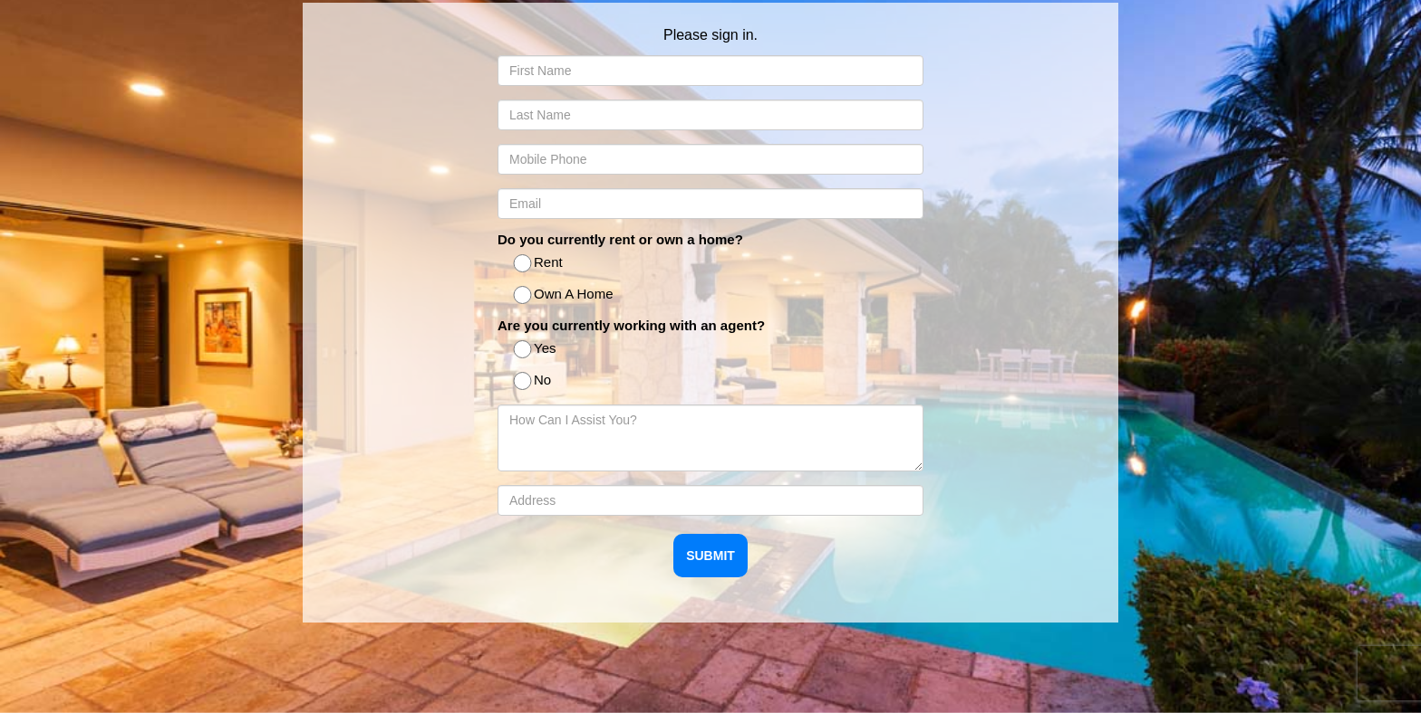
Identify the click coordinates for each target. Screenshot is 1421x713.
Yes (536, 349)
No (533, 381)
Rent (539, 263)
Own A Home (565, 295)
